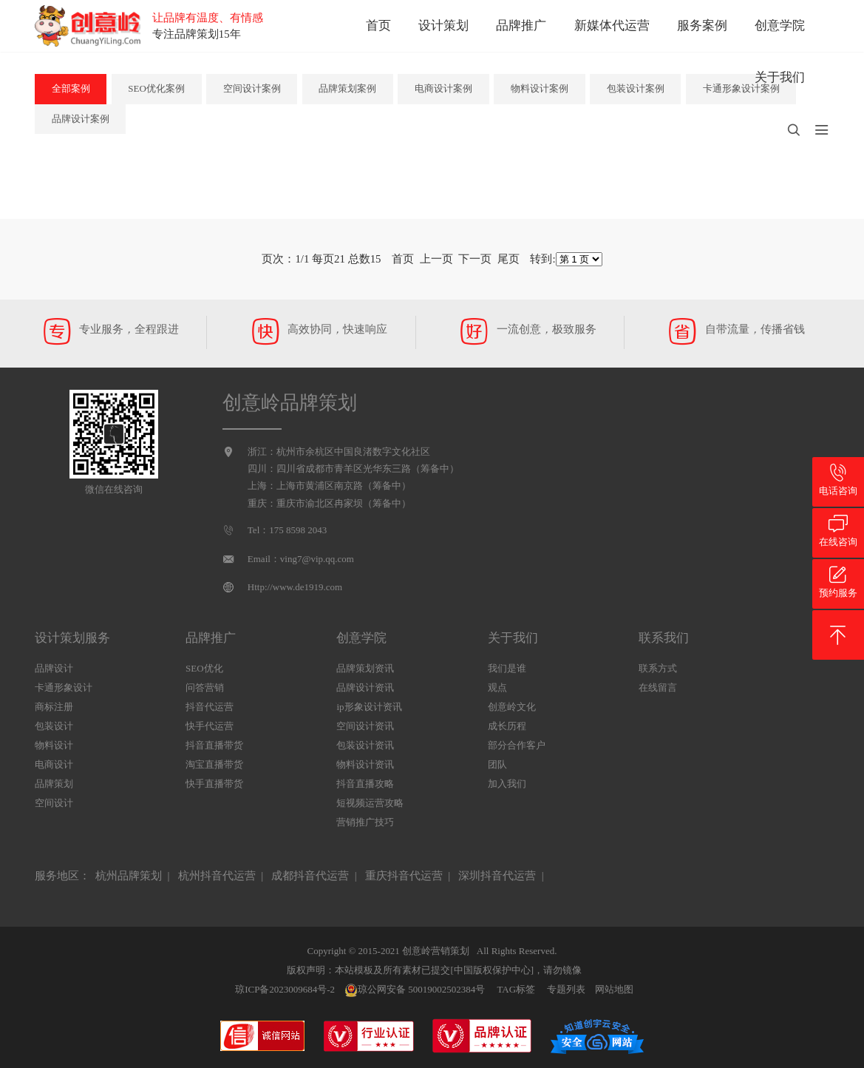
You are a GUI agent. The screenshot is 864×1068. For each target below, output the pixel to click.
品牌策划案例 (347, 88)
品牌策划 (54, 783)
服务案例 (702, 25)
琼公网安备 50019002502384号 (414, 990)
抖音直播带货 (214, 745)
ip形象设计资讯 (368, 706)
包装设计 (54, 725)
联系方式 (658, 668)
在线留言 (658, 687)
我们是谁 (507, 668)
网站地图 (614, 989)
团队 (497, 764)
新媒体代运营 (612, 25)
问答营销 (205, 687)
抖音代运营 (210, 706)
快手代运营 (210, 725)
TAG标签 (516, 989)
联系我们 (664, 638)
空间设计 (54, 802)
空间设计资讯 (365, 725)
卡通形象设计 (63, 687)
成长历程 (507, 725)
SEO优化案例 (156, 88)
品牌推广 (521, 25)
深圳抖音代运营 (497, 876)
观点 (497, 687)
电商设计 (54, 764)
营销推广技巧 (365, 822)
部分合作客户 (516, 745)
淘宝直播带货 (214, 764)
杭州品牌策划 (128, 876)
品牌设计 (54, 668)
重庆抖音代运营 (404, 876)
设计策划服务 (72, 638)
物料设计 (54, 745)
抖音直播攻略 (365, 783)
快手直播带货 (214, 783)
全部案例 (71, 88)
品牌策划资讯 (365, 668)
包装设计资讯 (365, 745)
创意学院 (780, 25)
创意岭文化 (512, 706)
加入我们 (507, 783)
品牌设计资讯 (365, 687)
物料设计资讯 (365, 764)
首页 (378, 25)
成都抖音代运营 (310, 876)
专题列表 (566, 989)
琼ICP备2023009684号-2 (285, 989)
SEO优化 (204, 668)
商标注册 (54, 706)
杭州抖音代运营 (217, 876)
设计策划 (443, 25)
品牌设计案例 (80, 118)
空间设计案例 (252, 88)
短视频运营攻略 (370, 802)
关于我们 (780, 77)
